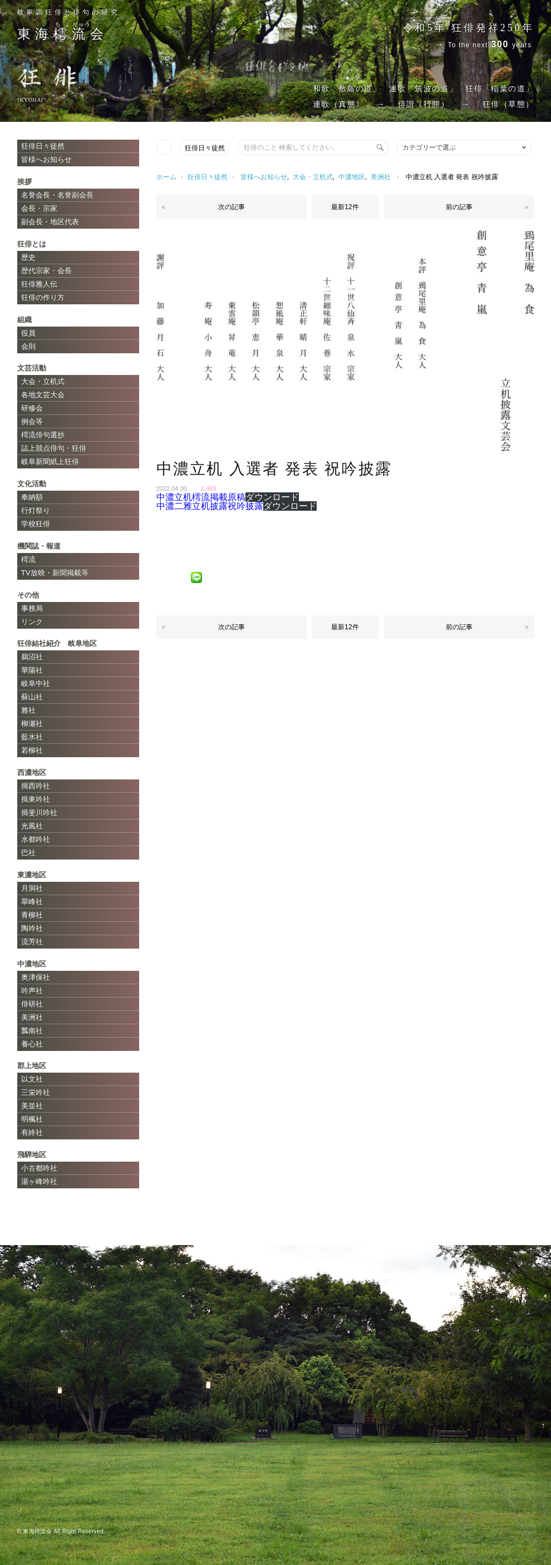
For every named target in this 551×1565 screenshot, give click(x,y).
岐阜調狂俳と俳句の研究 (68, 12)
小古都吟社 (39, 1168)
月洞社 (32, 888)
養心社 (32, 1044)
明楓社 (32, 1119)
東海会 (63, 34)
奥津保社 (35, 977)
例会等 (32, 421)
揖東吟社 (35, 799)
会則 (28, 346)
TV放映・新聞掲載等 (54, 573)
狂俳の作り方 (43, 297)
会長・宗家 (39, 208)
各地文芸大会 (43, 395)
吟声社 (32, 990)
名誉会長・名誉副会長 (57, 195)
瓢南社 (32, 1030)
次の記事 (231, 207)
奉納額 (32, 497)
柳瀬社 (32, 723)
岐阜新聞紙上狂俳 (50, 461)
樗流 (28, 559)
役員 (28, 333)
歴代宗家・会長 (46, 270)
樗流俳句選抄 (43, 435)
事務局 (32, 608)
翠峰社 (32, 901)
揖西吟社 (35, 786)
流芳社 (32, 941)
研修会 (32, 408)
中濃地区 (351, 177)
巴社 (28, 852)
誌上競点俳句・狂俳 (53, 448)
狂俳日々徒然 (205, 148)
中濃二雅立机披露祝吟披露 (209, 506)
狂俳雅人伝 (39, 284)
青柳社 (32, 915)
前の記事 (459, 207)
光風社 (32, 826)
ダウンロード (272, 497)
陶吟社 (32, 928)
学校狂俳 (35, 524)
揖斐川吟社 (39, 812)
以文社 (32, 1079)
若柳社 (32, 750)
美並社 (32, 1106)
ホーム (166, 177)
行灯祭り (35, 510)
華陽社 (32, 670)
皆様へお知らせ (263, 177)
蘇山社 (32, 697)
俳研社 (32, 1004)
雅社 (28, 710)
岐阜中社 (35, 683)
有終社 (32, 1132)
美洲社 (381, 177)
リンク (32, 622)
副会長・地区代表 (50, 222)
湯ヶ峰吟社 (39, 1181)
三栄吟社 (35, 1092)
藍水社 (32, 737)
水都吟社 (35, 839)
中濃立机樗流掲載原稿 (200, 497)
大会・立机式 (313, 177)
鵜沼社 (32, 657)
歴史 (28, 257)
